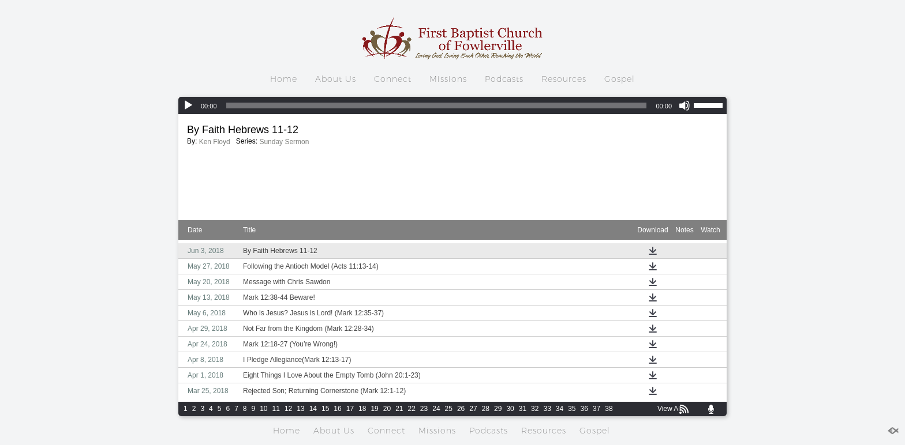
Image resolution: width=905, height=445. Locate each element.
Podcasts (504, 79)
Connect (393, 79)
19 (374, 409)
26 (461, 409)
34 (559, 409)
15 (325, 409)
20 (387, 409)
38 (608, 409)
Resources (563, 79)
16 (337, 409)
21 (399, 409)
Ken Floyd (214, 142)
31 (522, 409)
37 (596, 409)
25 (448, 409)
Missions (448, 79)
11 (276, 409)
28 (485, 409)
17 (350, 409)
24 (436, 409)
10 (263, 409)
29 (498, 409)
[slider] (436, 105)
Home (283, 79)
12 (288, 409)
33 (547, 409)
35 (571, 409)
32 (534, 409)
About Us (335, 79)
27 (473, 409)
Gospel (619, 79)
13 (300, 409)
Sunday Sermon (284, 142)
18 (362, 409)
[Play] (188, 105)
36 (584, 409)
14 (313, 409)
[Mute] (684, 105)
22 (412, 409)
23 (424, 409)
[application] (452, 105)
